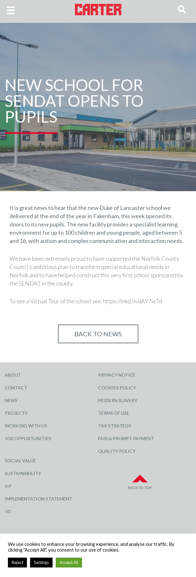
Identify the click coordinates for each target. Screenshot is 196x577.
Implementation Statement (38, 498)
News (11, 400)
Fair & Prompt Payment (126, 438)
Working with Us (26, 425)
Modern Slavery (117, 400)
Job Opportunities (28, 438)
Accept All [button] (69, 562)
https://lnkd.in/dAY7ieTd (132, 301)
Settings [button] (41, 562)
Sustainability (23, 473)
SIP (8, 486)
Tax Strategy (114, 425)
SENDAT (30, 283)
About (13, 375)
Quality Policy (117, 451)
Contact (16, 387)
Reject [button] (17, 562)
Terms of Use (113, 413)
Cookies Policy (117, 387)
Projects (16, 413)
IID (8, 511)
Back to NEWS (98, 334)
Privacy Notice (117, 375)
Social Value (20, 460)
